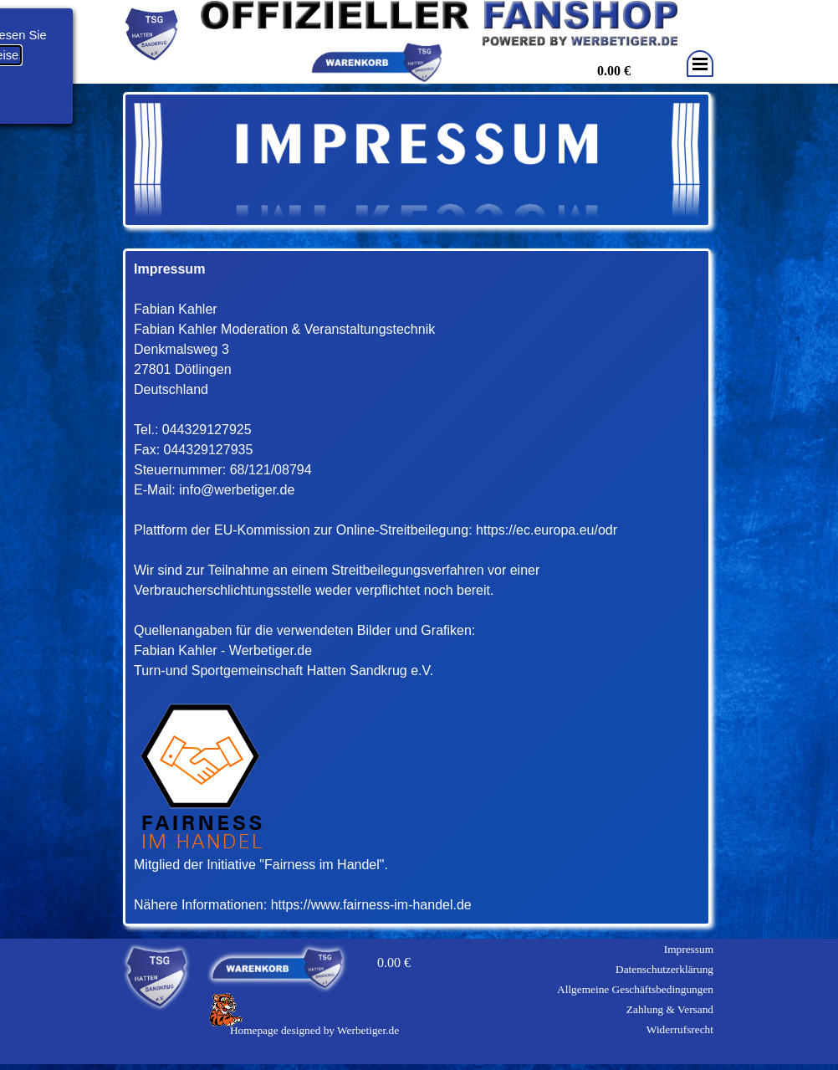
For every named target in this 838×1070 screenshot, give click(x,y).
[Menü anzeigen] (700, 63)
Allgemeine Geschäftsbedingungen (635, 989)
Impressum (688, 949)
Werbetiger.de (368, 1030)
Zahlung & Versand (669, 1009)
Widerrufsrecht (679, 1029)
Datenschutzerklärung (664, 969)
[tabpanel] (417, 587)
